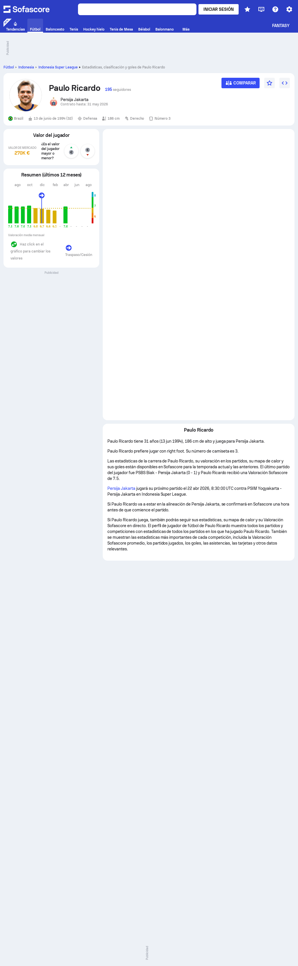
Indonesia (26, 67)
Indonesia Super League (58, 67)
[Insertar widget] (284, 83)
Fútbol (8, 67)
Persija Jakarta (121, 488)
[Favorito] (269, 83)
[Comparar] (240, 85)
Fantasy (281, 25)
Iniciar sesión (218, 9)
